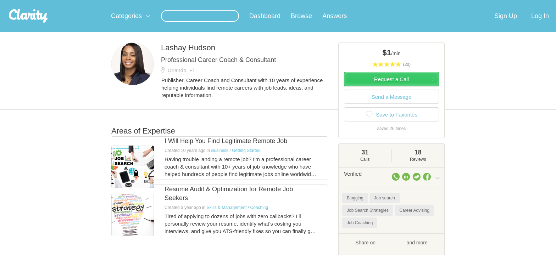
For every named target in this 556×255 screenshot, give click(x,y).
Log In (540, 24)
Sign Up (505, 24)
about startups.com (465, 4)
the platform (100, 4)
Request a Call (391, 88)
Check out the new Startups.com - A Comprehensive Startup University (363, 4)
